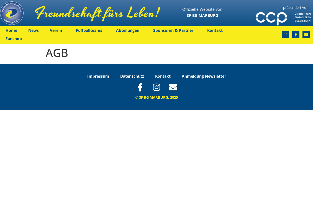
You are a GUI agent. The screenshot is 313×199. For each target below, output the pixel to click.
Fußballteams (90, 30)
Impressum (98, 76)
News (33, 30)
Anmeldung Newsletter (204, 76)
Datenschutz (132, 76)
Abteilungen (129, 30)
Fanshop (14, 38)
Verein (57, 30)
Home (11, 30)
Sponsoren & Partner (174, 30)
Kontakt (216, 30)
